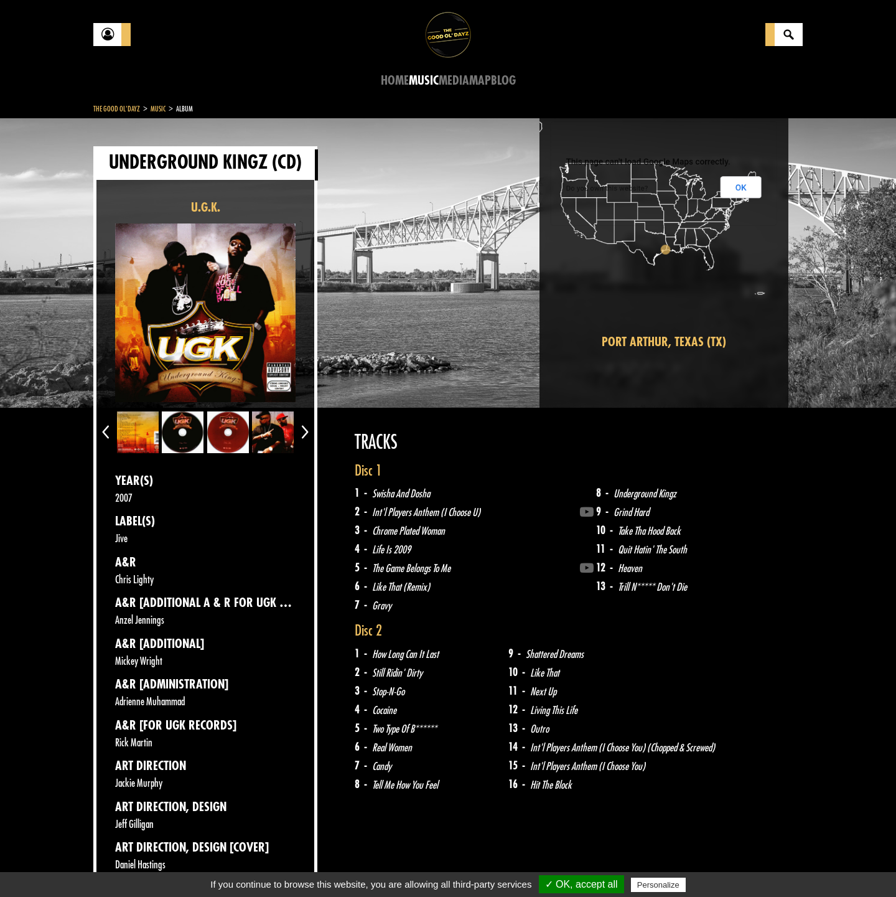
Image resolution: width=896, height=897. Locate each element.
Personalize (658, 885)
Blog (503, 80)
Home (395, 80)
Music (424, 80)
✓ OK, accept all (581, 884)
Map (480, 80)
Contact (124, 865)
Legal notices (191, 865)
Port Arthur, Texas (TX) (664, 342)
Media (454, 80)
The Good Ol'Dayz (116, 109)
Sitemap (299, 865)
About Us (249, 865)
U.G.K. (205, 207)
